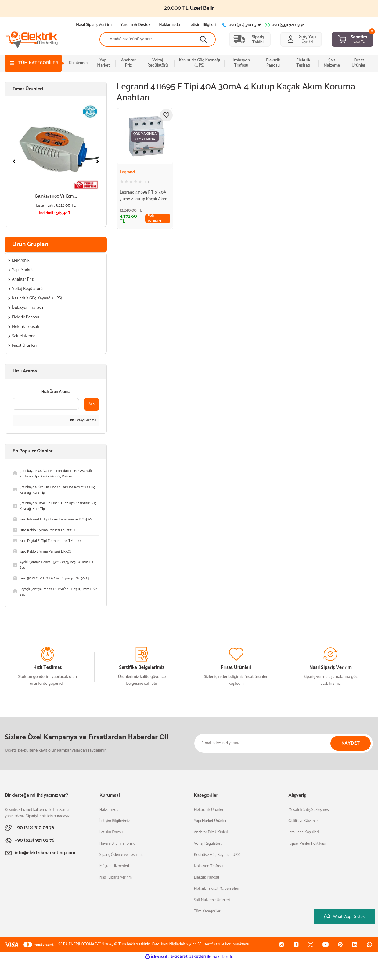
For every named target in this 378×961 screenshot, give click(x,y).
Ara (91, 404)
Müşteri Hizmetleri (114, 866)
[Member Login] (301, 39)
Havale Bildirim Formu (117, 843)
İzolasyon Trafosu (208, 866)
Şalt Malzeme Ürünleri (212, 900)
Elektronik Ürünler (208, 810)
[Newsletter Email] (283, 743)
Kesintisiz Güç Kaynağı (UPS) (217, 855)
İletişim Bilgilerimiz (114, 821)
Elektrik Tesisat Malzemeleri (216, 889)
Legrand (127, 172)
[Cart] (352, 39)
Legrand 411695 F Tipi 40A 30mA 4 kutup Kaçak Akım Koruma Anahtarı (143, 196)
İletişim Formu (111, 832)
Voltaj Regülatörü (208, 843)
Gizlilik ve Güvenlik (303, 821)
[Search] (157, 39)
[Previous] (14, 161)
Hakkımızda (108, 810)
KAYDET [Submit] (350, 743)
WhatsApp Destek (344, 916)
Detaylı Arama (83, 420)
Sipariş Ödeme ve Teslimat (121, 855)
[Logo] (31, 39)
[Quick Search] (46, 404)
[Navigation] (33, 63)
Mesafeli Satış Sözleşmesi (308, 810)
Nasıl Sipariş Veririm (115, 877)
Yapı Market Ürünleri (210, 821)
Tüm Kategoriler (207, 911)
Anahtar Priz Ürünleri (211, 832)
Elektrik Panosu (206, 877)
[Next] (97, 161)
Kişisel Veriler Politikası (307, 843)
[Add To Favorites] (166, 115)
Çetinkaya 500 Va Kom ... (56, 196)
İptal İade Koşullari (303, 832)
